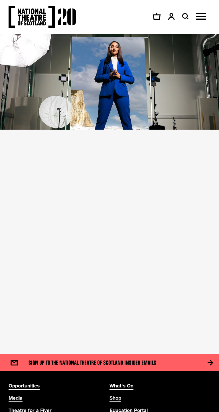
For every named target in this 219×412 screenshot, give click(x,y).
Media (16, 398)
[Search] (185, 16)
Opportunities (24, 386)
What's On (121, 386)
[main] (109, 188)
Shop (115, 398)
